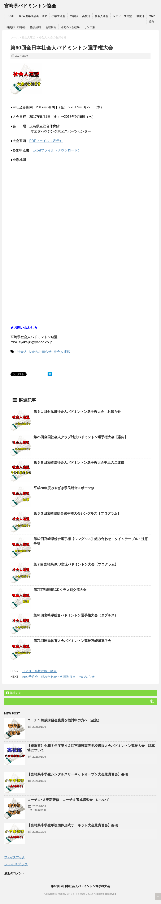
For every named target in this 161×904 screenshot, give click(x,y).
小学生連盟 (58, 16)
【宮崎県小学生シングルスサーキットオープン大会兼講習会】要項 (77, 774)
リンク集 (89, 27)
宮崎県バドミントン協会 (30, 5)
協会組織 (35, 27)
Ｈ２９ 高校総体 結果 (39, 671)
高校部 (86, 16)
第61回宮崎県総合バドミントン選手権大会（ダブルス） (76, 615)
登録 (151, 21)
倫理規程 (50, 27)
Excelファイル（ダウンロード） (57, 150)
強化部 (140, 16)
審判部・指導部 (16, 27)
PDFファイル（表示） (46, 141)
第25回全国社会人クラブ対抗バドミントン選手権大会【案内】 (81, 437)
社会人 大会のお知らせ (34, 351)
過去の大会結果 (70, 27)
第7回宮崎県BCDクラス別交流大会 (60, 590)
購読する (13, 692)
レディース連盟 (122, 16)
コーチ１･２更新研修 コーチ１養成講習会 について (68, 800)
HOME (10, 15)
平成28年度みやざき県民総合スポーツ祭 (64, 488)
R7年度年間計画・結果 (33, 16)
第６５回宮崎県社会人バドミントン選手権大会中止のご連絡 (79, 462)
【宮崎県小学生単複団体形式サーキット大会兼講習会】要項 (72, 825)
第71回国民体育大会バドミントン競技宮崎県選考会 (72, 640)
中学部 (74, 16)
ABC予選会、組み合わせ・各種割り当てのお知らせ (58, 676)
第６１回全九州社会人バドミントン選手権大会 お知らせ (77, 411)
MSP (152, 15)
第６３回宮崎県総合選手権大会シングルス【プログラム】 (77, 513)
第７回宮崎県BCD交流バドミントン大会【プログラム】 (76, 564)
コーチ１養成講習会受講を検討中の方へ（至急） (64, 720)
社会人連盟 (101, 16)
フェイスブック (14, 857)
